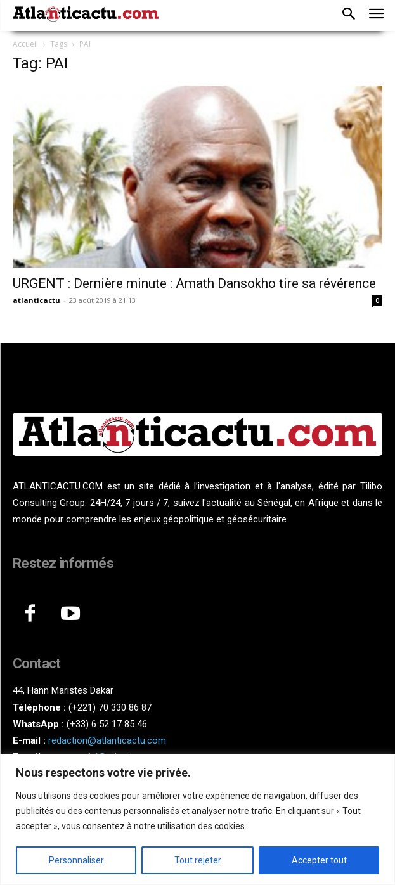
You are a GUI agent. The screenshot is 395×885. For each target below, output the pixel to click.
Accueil (25, 44)
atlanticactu (36, 300)
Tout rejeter (197, 860)
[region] (197, 819)
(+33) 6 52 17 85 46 (107, 724)
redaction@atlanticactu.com (107, 740)
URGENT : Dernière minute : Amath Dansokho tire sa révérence (194, 283)
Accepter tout (319, 860)
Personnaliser (76, 860)
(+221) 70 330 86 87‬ (110, 707)
